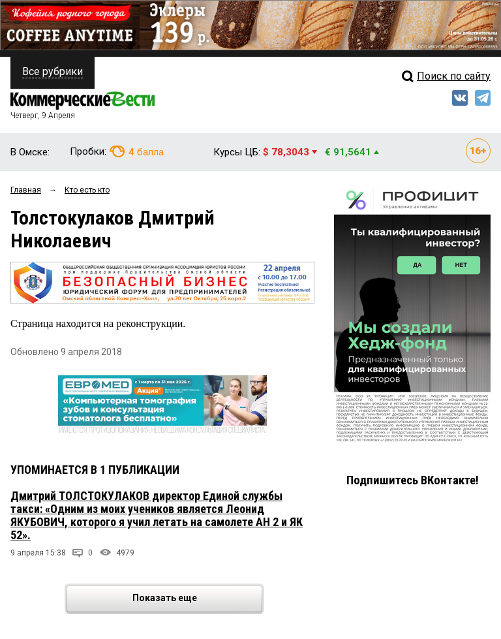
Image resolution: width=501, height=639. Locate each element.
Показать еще (196, 599)
